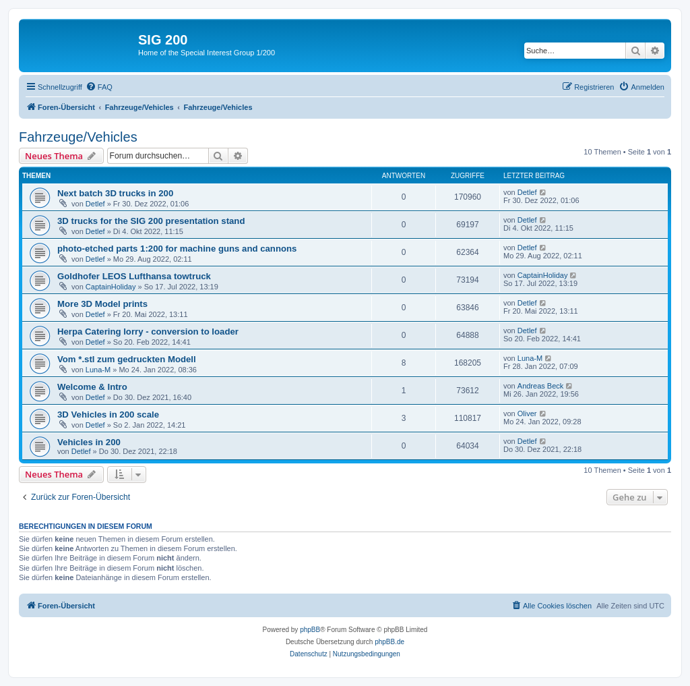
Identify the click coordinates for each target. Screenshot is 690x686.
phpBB (310, 629)
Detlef (95, 204)
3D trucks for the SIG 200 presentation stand (151, 221)
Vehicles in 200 (89, 442)
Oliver (527, 413)
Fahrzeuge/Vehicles (78, 137)
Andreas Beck (540, 386)
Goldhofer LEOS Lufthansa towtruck (134, 276)
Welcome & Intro (92, 387)
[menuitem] (99, 87)
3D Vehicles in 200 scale (108, 414)
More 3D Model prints (102, 304)
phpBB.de (389, 642)
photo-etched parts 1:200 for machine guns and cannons (176, 249)
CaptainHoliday (111, 287)
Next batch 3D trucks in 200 (115, 193)
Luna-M (98, 370)
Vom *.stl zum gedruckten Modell (126, 359)
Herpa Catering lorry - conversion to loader (148, 331)
